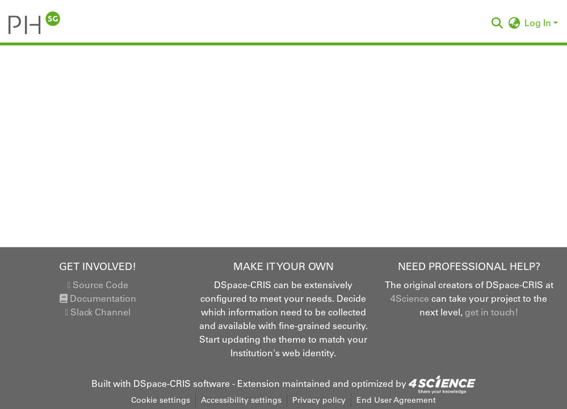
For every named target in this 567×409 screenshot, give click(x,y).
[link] (442, 383)
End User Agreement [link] (396, 400)
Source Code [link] (98, 284)
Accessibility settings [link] (241, 400)
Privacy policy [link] (319, 400)
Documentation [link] (98, 298)
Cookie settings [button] (160, 400)
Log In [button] (538, 22)
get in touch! (491, 312)
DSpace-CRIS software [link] (181, 383)
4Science (409, 298)
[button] (34, 22)
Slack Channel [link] (98, 312)
